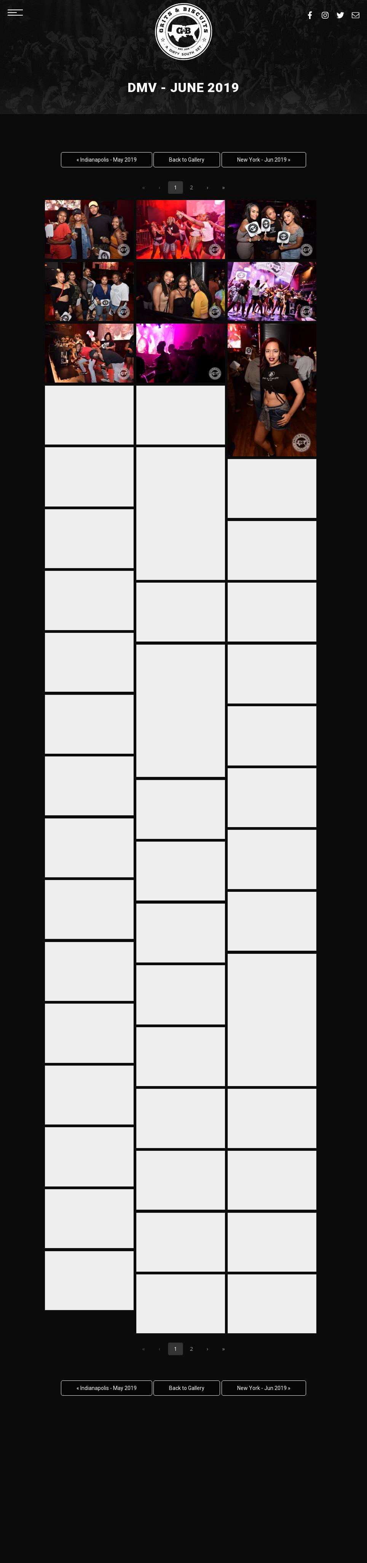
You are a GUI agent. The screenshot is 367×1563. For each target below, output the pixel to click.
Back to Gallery (186, 160)
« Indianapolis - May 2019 (107, 160)
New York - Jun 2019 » (263, 160)
